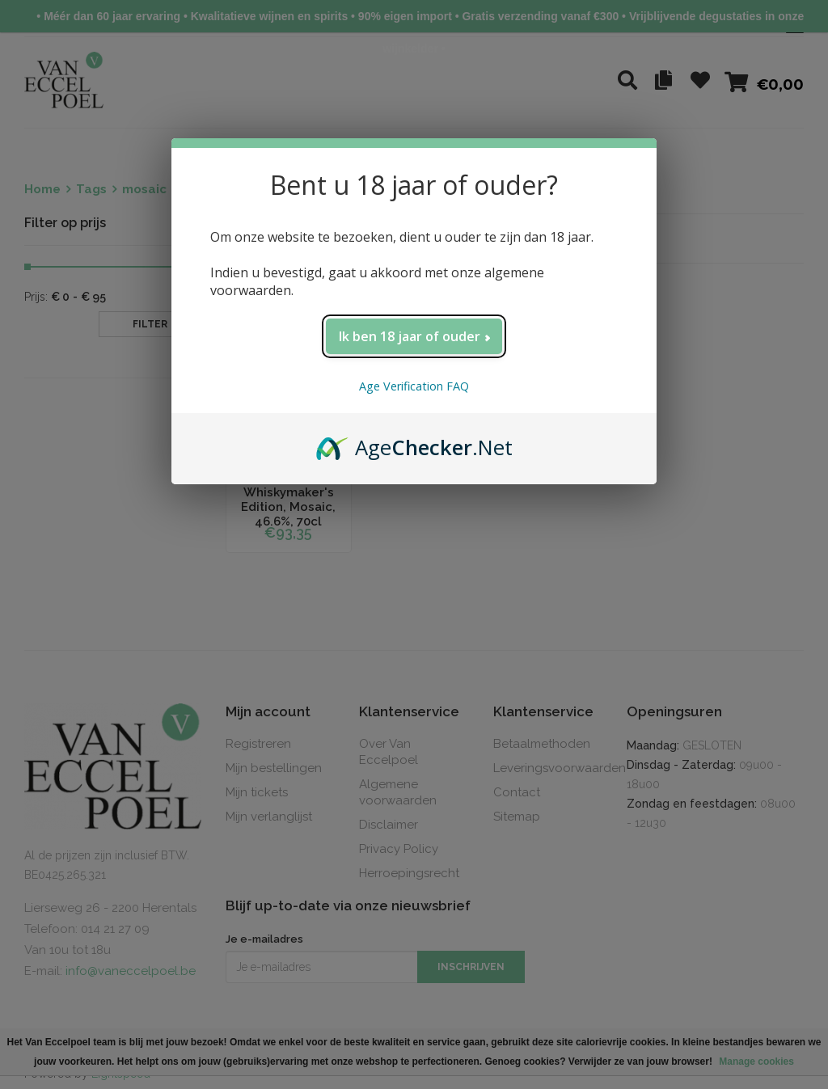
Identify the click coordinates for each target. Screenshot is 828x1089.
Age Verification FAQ (414, 386)
